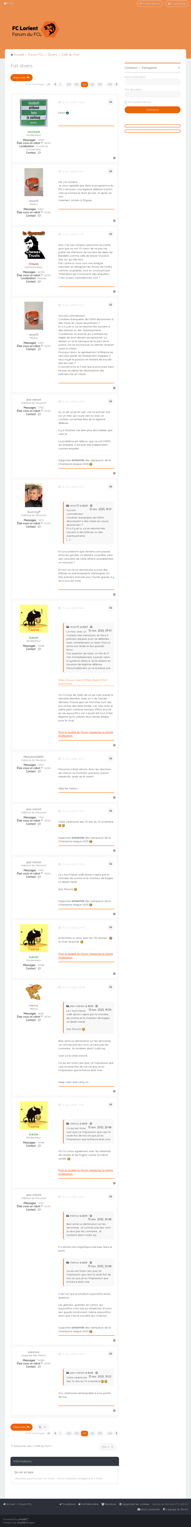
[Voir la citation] (91, 506)
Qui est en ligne (24, 1472)
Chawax (34, 264)
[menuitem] (8, 3)
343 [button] (110, 84)
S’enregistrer (149, 67)
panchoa (33, 1352)
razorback (33, 132)
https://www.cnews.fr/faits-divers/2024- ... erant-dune (84, 681)
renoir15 (33, 201)
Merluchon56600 (34, 757)
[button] (48, 84)
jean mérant (33, 399)
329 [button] (69, 84)
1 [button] (60, 84)
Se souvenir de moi (139, 102)
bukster (33, 637)
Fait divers (21, 66)
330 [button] (77, 84)
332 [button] (92, 84)
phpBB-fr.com (25, 1522)
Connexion (131, 67)
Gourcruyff (33, 512)
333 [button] (100, 84)
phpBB (22, 1519)
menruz (33, 1005)
